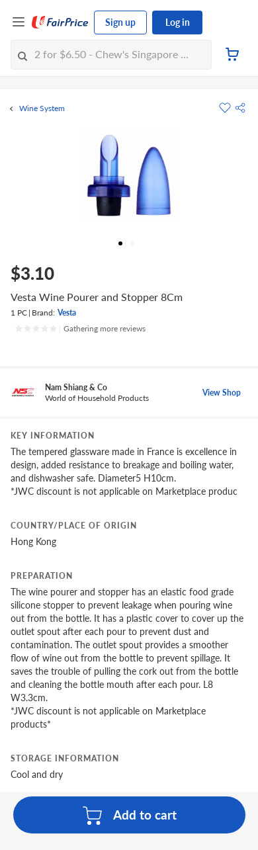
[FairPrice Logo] (60, 22)
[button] (240, 108)
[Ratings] (80, 328)
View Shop (221, 393)
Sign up (120, 22)
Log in (177, 22)
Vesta (67, 313)
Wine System (42, 108)
